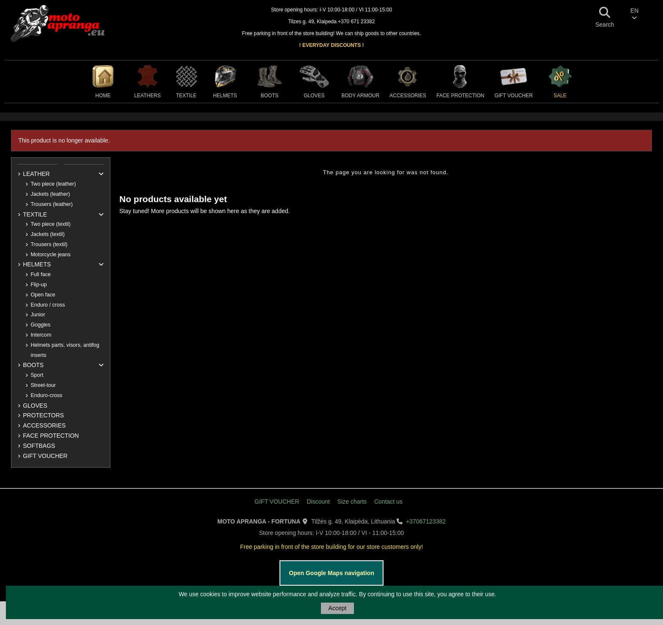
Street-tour (43, 385)
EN (634, 14)
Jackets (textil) (47, 234)
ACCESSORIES (44, 425)
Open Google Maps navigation (331, 573)
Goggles (40, 325)
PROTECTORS (43, 415)
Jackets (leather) (50, 194)
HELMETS (37, 264)
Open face (42, 295)
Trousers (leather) (51, 204)
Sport (36, 375)
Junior (37, 315)
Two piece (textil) (50, 224)
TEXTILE (35, 214)
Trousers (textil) (48, 244)
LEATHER (36, 173)
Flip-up (38, 285)
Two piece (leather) (53, 184)
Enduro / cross (47, 305)
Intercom (40, 335)
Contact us (388, 501)
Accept (338, 608)
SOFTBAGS (39, 445)
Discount (318, 501)
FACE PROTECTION (51, 435)
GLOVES (35, 405)
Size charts (352, 501)
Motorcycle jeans (50, 255)
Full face (40, 274)
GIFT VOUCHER (45, 455)
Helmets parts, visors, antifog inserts (64, 350)
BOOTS (33, 365)
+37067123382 (426, 521)
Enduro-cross (46, 395)
